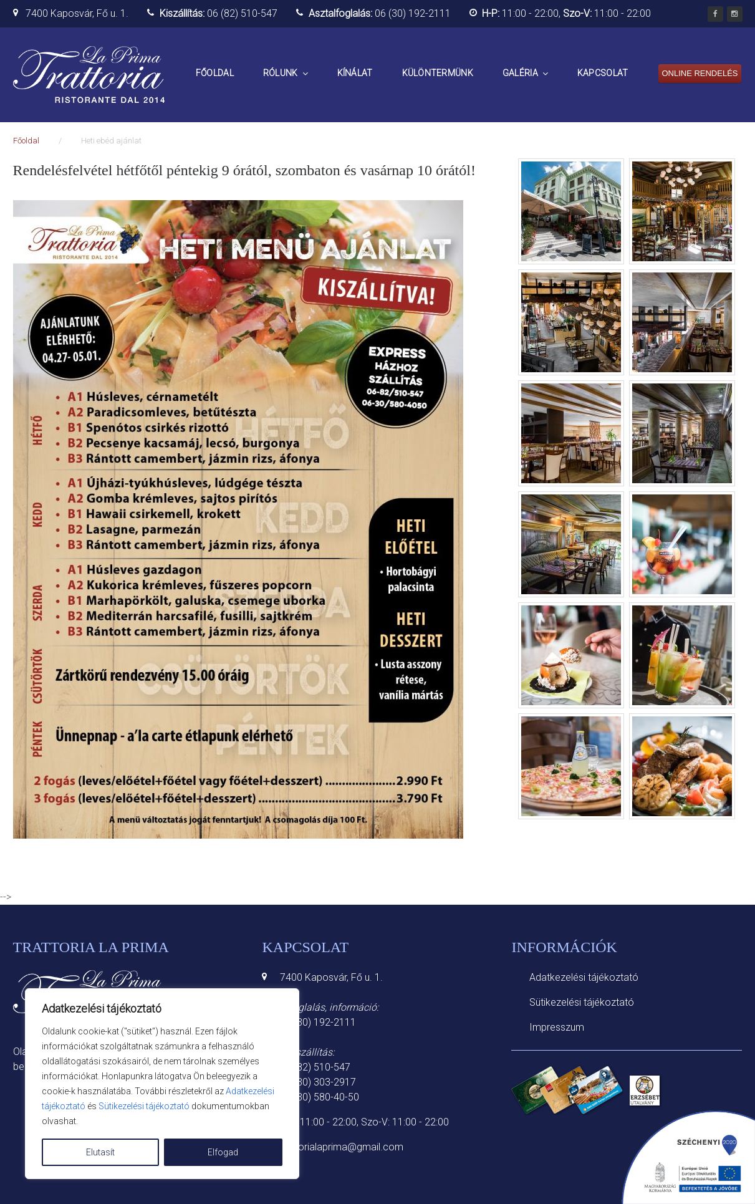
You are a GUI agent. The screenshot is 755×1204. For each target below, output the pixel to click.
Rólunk (280, 73)
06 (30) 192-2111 (413, 13)
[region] (162, 1083)
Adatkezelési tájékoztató (583, 977)
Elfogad (223, 1152)
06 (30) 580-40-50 (319, 1097)
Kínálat (355, 73)
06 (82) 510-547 (242, 13)
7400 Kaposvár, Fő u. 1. (77, 13)
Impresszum (556, 1027)
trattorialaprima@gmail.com (341, 1147)
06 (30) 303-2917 (318, 1082)
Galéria (520, 73)
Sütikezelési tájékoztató (144, 1106)
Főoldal (215, 73)
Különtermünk (437, 73)
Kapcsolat (602, 73)
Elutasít (100, 1152)
